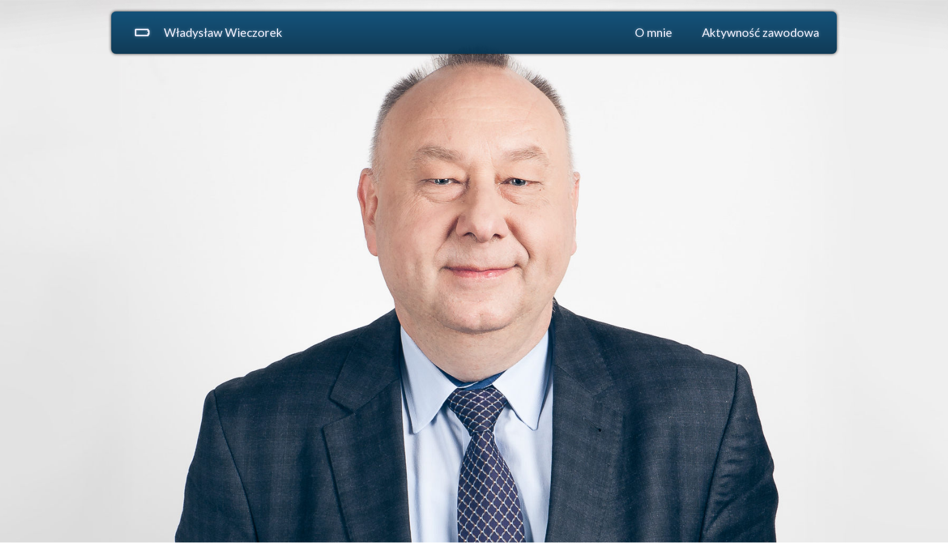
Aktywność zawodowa (760, 32)
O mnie (653, 32)
